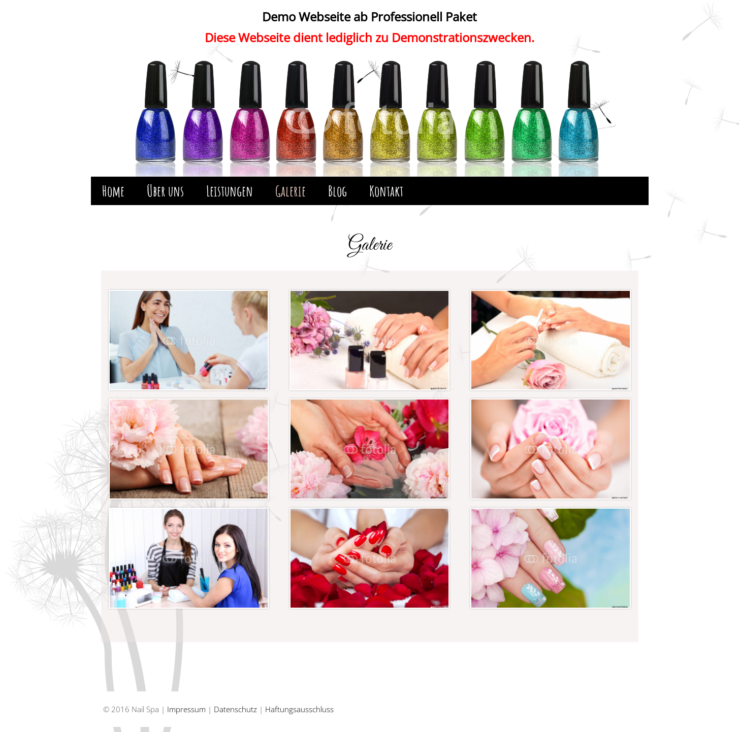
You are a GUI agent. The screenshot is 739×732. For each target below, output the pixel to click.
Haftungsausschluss (299, 709)
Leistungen (229, 191)
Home (113, 191)
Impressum (186, 709)
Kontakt (386, 191)
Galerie (290, 191)
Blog (337, 191)
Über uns (165, 191)
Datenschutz (235, 709)
